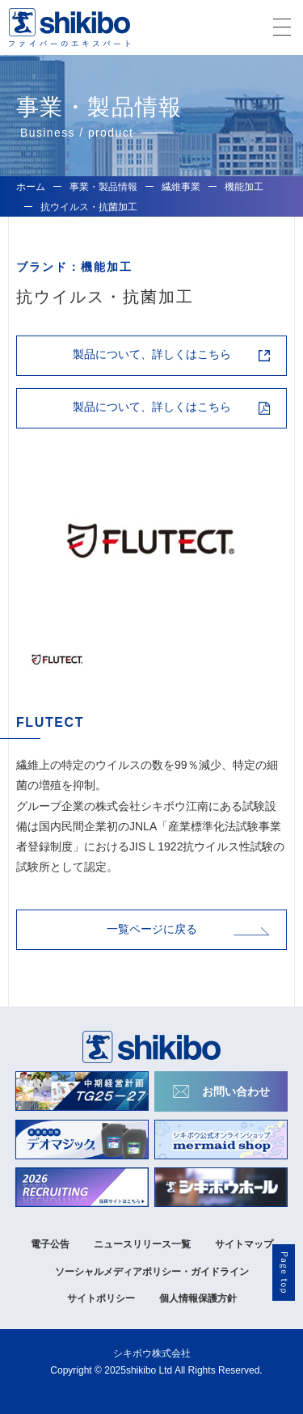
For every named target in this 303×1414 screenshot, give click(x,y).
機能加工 (244, 186)
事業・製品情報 (103, 186)
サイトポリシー (101, 1298)
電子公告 (50, 1244)
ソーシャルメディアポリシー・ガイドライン (152, 1271)
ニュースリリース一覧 (142, 1244)
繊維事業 (181, 186)
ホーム (30, 186)
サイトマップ (244, 1244)
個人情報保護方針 (198, 1298)
